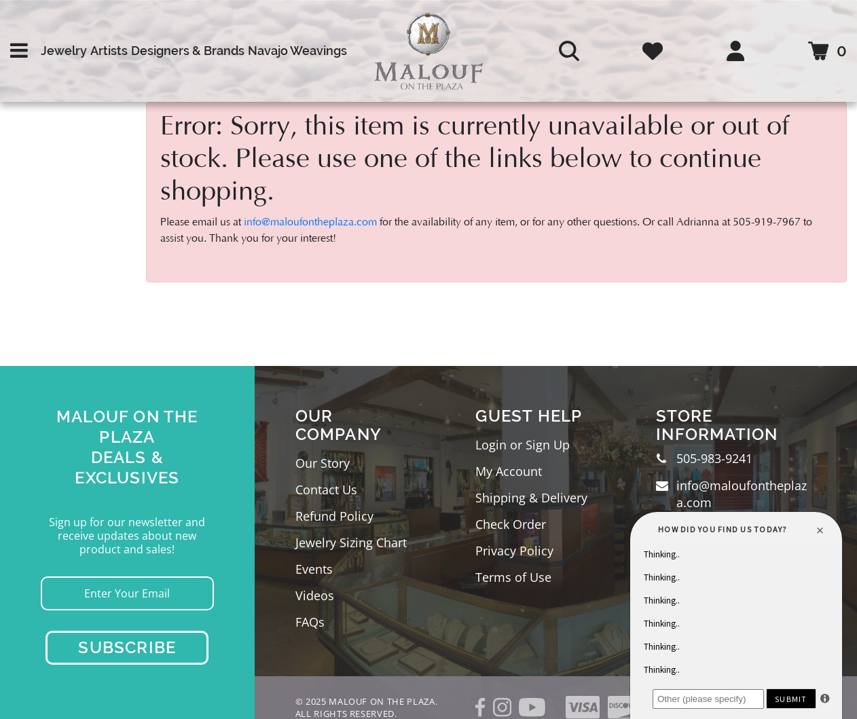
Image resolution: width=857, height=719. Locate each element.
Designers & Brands (187, 50)
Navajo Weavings (297, 50)
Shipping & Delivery (531, 498)
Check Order (510, 524)
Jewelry (64, 50)
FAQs (310, 622)
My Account (508, 471)
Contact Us (326, 489)
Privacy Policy (514, 550)
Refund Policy (334, 516)
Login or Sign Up (522, 445)
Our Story (322, 463)
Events (314, 569)
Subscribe (127, 647)
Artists (109, 50)
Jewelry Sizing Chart (351, 542)
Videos (314, 595)
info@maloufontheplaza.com (310, 222)
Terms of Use (513, 577)
